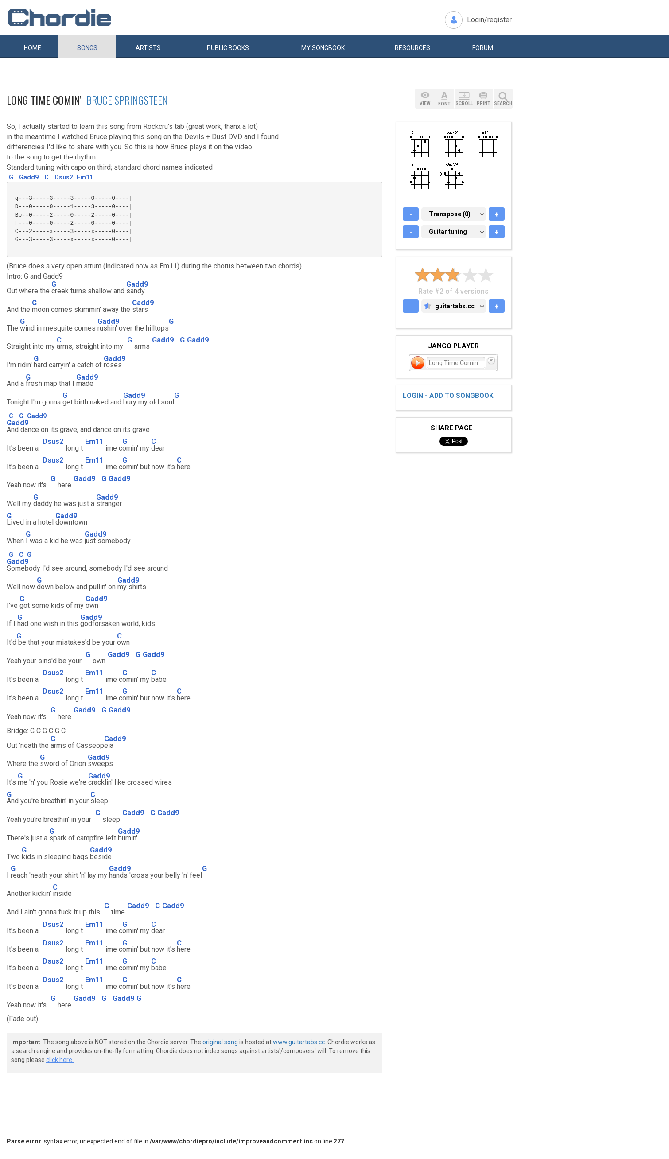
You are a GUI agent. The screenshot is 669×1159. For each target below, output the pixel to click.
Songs (87, 47)
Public (228, 47)
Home (32, 47)
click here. (60, 1059)
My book (323, 47)
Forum (482, 47)
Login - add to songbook (448, 396)
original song (220, 1042)
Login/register (489, 20)
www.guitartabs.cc (299, 1042)
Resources (412, 47)
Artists (148, 47)
